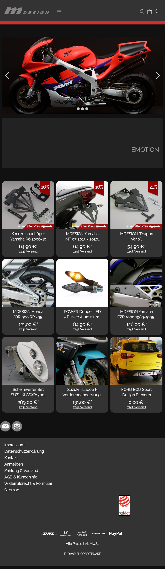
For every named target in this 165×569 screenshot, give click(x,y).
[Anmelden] (142, 11)
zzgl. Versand (28, 251)
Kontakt (11, 458)
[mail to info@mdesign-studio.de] (5, 426)
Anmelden (13, 464)
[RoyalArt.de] (17, 426)
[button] (59, 11)
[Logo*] (26, 4)
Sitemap (11, 490)
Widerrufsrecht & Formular (28, 483)
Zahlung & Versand (21, 470)
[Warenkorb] (149, 11)
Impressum (14, 445)
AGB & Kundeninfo (20, 477)
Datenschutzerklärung (24, 451)
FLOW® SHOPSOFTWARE (82, 554)
